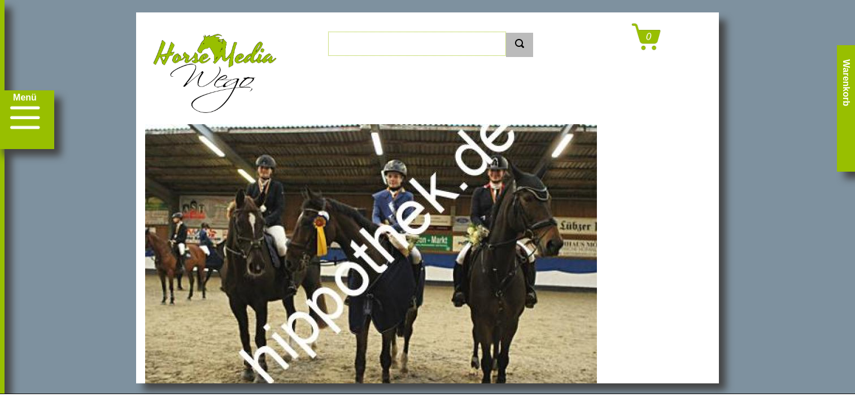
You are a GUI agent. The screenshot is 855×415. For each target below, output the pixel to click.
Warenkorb (846, 82)
